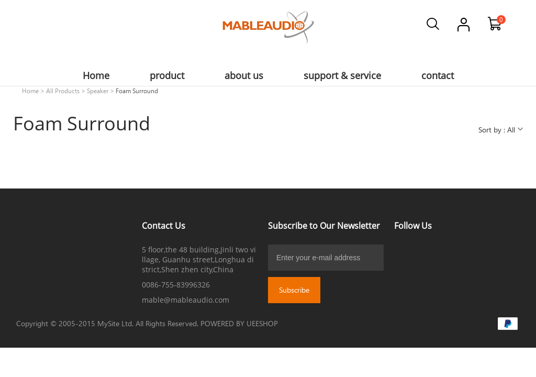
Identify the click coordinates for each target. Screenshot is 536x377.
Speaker (97, 90)
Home (30, 90)
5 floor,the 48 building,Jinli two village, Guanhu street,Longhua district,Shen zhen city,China (199, 259)
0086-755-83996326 (176, 285)
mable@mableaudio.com (185, 300)
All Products (63, 90)
